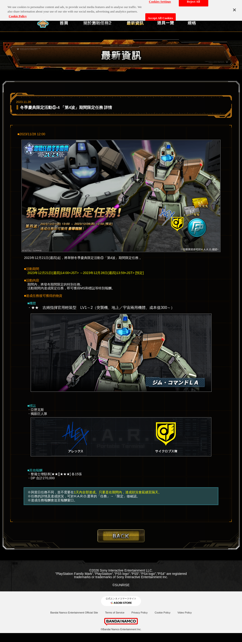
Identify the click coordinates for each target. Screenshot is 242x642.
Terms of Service (114, 612)
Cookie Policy (163, 612)
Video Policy (184, 612)
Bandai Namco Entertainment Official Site (74, 612)
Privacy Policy (139, 612)
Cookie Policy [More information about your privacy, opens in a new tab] (18, 14)
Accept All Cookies (160, 16)
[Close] (234, 7)
